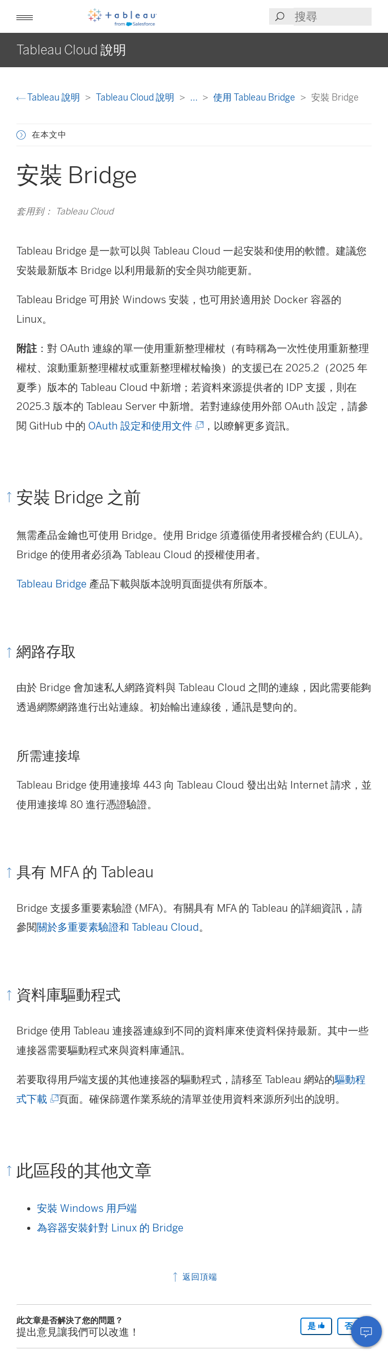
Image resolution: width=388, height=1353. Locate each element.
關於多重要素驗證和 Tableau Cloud (118, 927)
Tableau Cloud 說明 (136, 97)
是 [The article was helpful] (316, 1326)
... (194, 97)
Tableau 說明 (49, 97)
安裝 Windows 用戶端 (87, 1208)
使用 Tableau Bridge (255, 97)
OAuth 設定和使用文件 (145, 426)
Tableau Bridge (51, 584)
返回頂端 (194, 1277)
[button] (24, 16)
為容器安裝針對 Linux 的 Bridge (110, 1228)
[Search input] (333, 17)
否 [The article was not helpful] (353, 1326)
